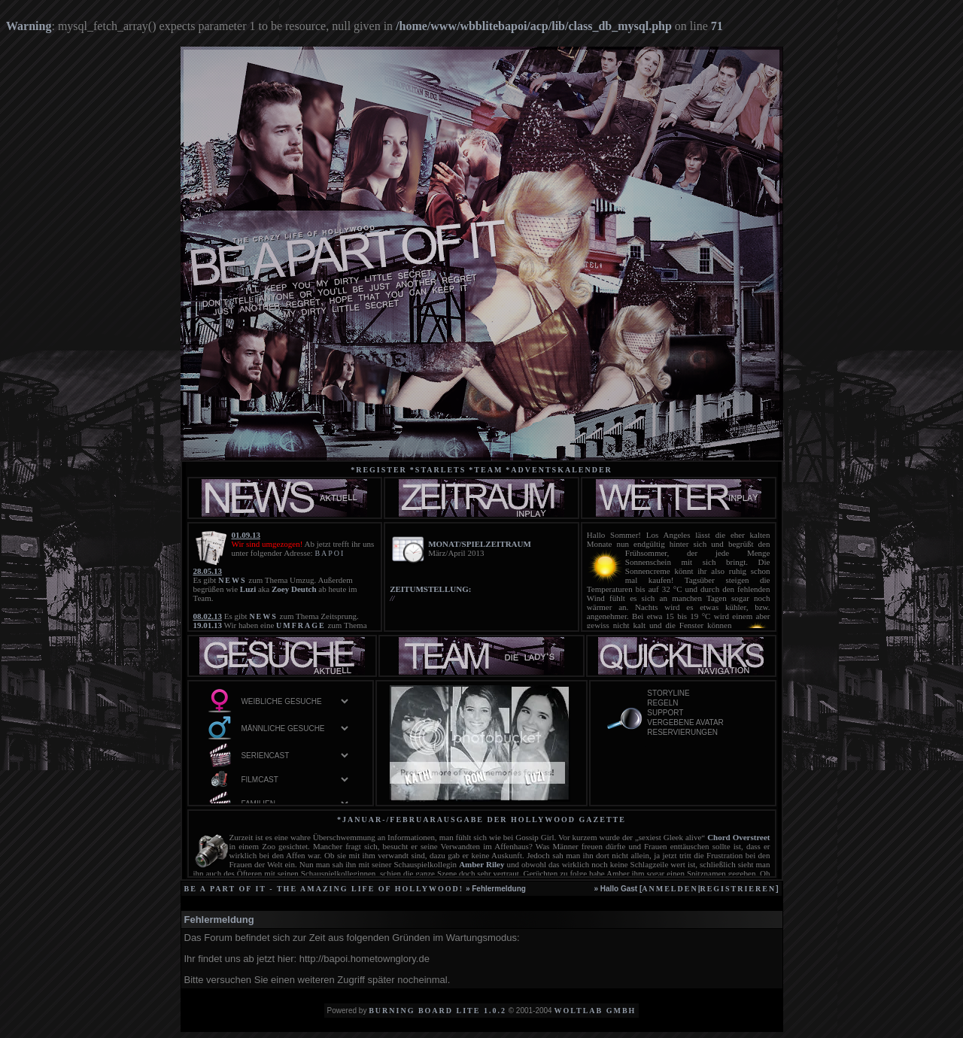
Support (702, 713)
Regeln (702, 704)
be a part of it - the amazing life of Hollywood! (324, 889)
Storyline (702, 694)
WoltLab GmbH (595, 1010)
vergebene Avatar (702, 723)
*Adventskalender (559, 470)
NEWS (232, 580)
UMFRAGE (301, 625)
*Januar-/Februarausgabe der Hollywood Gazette (481, 819)
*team (486, 470)
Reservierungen (702, 733)
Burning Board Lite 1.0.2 (437, 1010)
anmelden (669, 889)
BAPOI (329, 553)
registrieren (738, 889)
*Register (379, 470)
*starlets (438, 470)
